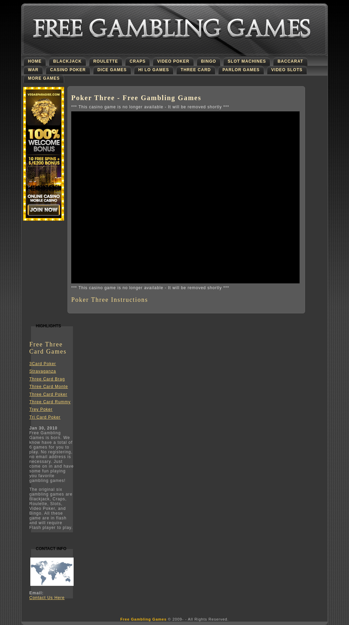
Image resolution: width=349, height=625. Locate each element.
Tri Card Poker (45, 417)
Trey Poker (40, 409)
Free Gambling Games (143, 619)
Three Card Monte (48, 386)
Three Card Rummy (50, 402)
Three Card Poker (48, 394)
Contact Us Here (47, 597)
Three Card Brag (47, 379)
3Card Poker (42, 363)
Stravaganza (42, 371)
